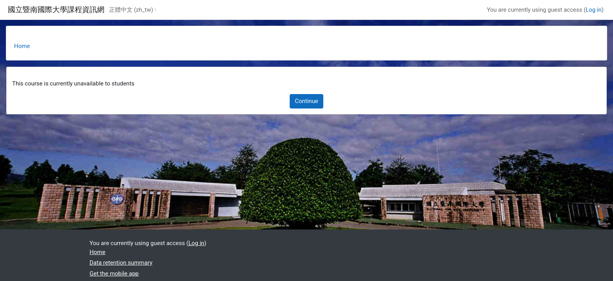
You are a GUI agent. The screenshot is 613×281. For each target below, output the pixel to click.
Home (22, 46)
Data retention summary (121, 262)
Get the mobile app (114, 273)
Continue (306, 101)
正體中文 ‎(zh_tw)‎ (131, 9)
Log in (594, 9)
